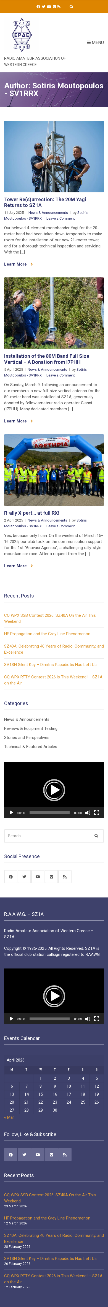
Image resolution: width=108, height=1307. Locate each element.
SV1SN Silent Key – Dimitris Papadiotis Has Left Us (50, 664)
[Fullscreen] (96, 812)
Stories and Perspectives (26, 737)
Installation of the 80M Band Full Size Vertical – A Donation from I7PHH (46, 359)
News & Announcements (48, 213)
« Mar (9, 1117)
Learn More (18, 264)
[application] (54, 790)
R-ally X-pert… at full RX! (31, 513)
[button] (54, 790)
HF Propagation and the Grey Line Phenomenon (47, 633)
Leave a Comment (60, 218)
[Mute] (88, 812)
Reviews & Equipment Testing (30, 728)
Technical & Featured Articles (30, 746)
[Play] (11, 812)
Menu (95, 42)
